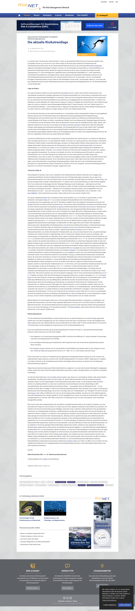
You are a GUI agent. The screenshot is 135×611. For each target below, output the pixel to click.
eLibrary (58, 15)
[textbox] (106, 15)
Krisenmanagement (54, 488)
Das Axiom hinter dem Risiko (29, 542)
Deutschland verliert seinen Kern (30, 547)
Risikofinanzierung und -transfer (29, 484)
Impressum (69, 604)
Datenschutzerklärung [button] (109, 600)
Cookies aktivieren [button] (125, 605)
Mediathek (69, 15)
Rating (43, 484)
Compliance (81, 488)
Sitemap (75, 604)
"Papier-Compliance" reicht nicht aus (31, 539)
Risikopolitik (71, 484)
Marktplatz (47, 15)
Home (19, 15)
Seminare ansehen (32, 591)
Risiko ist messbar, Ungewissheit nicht (31, 536)
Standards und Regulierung (95, 488)
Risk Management (61, 484)
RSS (117, 2)
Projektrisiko (109, 488)
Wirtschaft (50, 484)
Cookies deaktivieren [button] (109, 605)
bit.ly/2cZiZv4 (75, 310)
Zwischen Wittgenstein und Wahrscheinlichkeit (34, 544)
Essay (33, 396)
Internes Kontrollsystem (69, 488)
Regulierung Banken (82, 484)
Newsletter (104, 2)
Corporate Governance (26, 488)
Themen (27, 15)
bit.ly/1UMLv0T (32, 196)
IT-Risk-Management (40, 488)
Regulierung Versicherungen (99, 484)
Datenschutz (61, 604)
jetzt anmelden (67, 591)
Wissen (36, 15)
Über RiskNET (82, 15)
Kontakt (111, 2)
